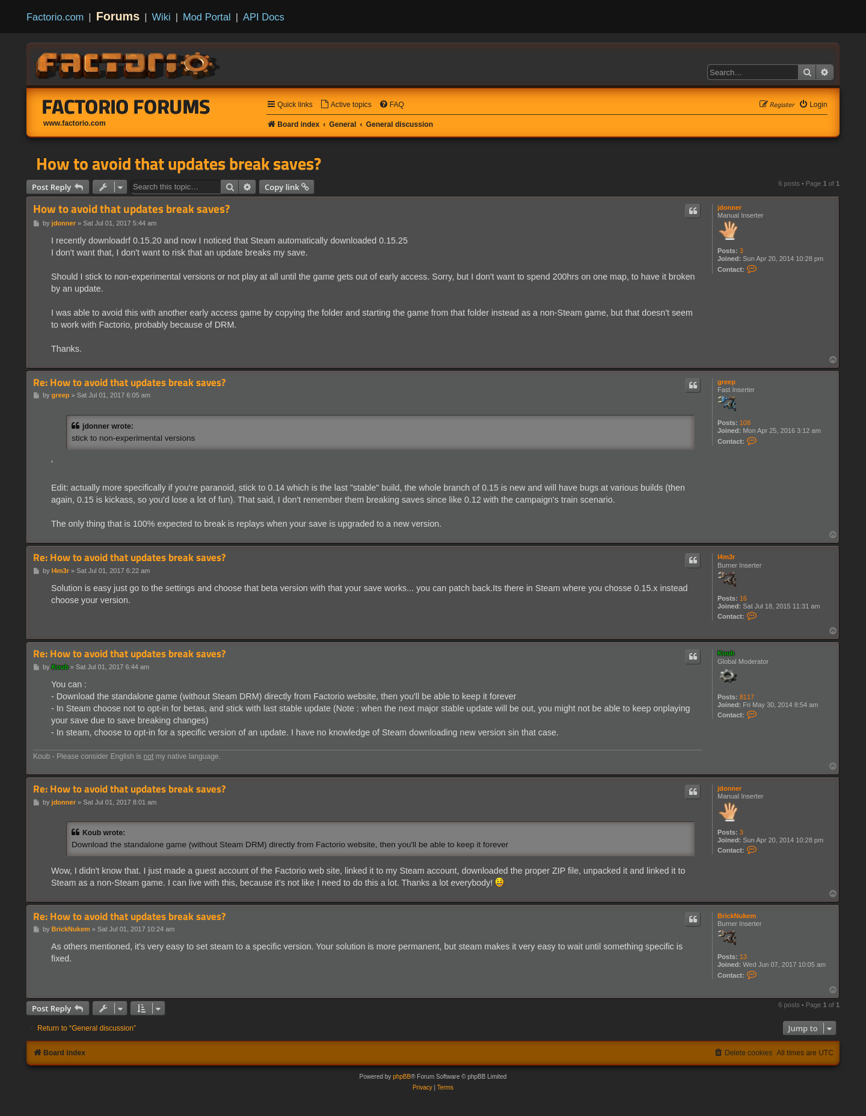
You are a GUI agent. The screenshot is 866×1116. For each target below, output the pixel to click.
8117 (747, 697)
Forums (118, 16)
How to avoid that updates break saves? (178, 163)
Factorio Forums (126, 106)
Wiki (161, 16)
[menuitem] (346, 105)
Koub (725, 653)
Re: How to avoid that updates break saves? (129, 382)
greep (726, 381)
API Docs (263, 16)
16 (743, 598)
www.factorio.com (74, 123)
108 (745, 422)
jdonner (729, 207)
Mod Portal (207, 16)
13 (743, 956)
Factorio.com (55, 16)
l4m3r (726, 556)
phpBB (402, 1076)
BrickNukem (736, 915)
